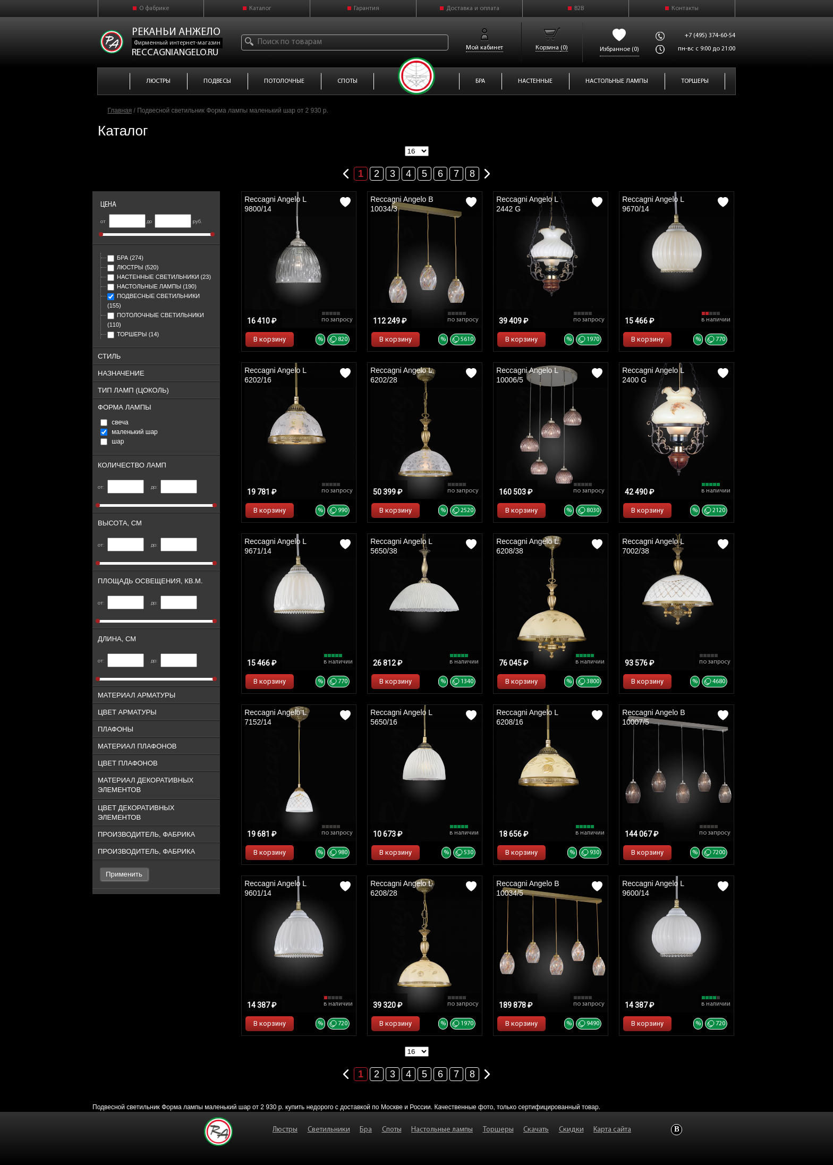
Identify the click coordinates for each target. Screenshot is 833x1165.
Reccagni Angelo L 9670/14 (653, 204)
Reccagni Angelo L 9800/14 (275, 204)
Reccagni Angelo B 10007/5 (653, 717)
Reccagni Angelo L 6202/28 (401, 375)
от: (121, 487)
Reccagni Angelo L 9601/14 (275, 888)
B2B (579, 8)
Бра (125, 257)
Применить (124, 874)
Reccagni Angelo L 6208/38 (527, 546)
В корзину (269, 339)
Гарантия (366, 8)
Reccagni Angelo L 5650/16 (401, 717)
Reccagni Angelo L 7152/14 (275, 717)
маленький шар (129, 432)
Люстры (132, 267)
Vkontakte (676, 1129)
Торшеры (133, 334)
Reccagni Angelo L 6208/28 (401, 888)
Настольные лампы (152, 286)
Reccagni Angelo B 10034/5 (527, 888)
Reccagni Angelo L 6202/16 (275, 375)
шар (112, 441)
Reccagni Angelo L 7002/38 (653, 546)
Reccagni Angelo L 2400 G (653, 375)
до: (174, 487)
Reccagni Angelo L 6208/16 (527, 717)
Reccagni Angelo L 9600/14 (653, 888)
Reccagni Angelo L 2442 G (527, 204)
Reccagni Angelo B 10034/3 (401, 204)
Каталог (260, 8)
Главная (120, 110)
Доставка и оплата (472, 8)
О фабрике (154, 8)
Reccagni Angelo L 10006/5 (527, 375)
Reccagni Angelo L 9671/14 (275, 546)
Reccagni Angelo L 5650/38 (401, 546)
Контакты (685, 8)
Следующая (487, 171)
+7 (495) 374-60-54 (710, 35)
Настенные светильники (159, 277)
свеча (114, 422)
